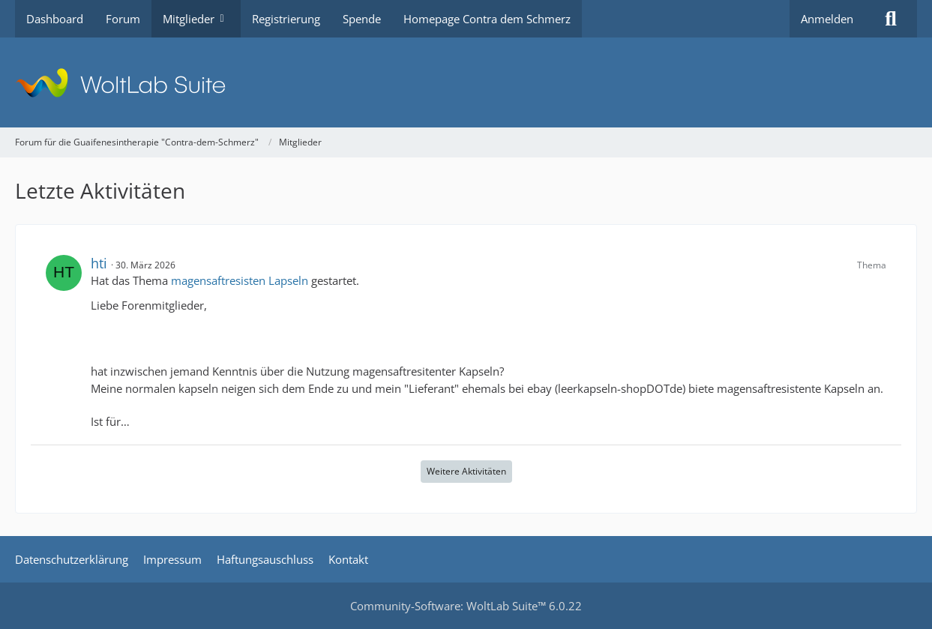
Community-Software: (466, 605)
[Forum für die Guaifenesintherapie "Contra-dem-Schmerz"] (466, 82)
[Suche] (891, 18)
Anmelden (827, 18)
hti (99, 263)
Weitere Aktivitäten (466, 471)
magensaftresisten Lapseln (239, 280)
